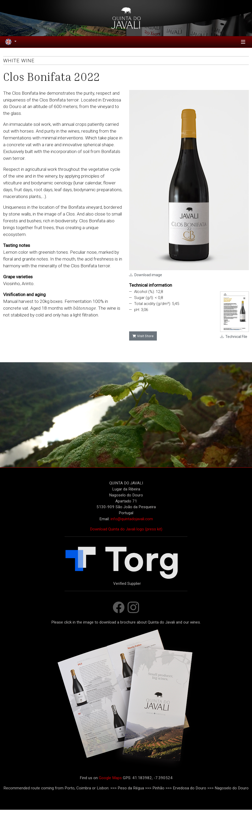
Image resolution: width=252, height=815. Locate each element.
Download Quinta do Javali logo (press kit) (126, 534)
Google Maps (110, 782)
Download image (148, 280)
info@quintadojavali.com (132, 524)
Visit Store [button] (143, 341)
